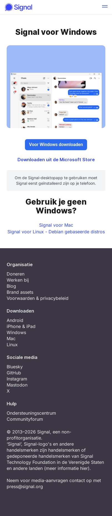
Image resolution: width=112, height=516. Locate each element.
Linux (12, 344)
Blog (11, 286)
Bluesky (15, 366)
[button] (104, 7)
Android (15, 320)
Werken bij (18, 280)
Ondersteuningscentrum (31, 413)
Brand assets (20, 292)
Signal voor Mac (56, 225)
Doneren (15, 274)
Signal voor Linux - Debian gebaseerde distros (56, 231)
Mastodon (17, 385)
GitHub (14, 372)
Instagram (17, 379)
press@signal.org (25, 486)
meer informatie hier (67, 468)
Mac (11, 338)
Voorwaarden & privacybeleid (37, 298)
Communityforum (25, 419)
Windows (16, 332)
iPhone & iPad (21, 326)
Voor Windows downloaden (56, 144)
